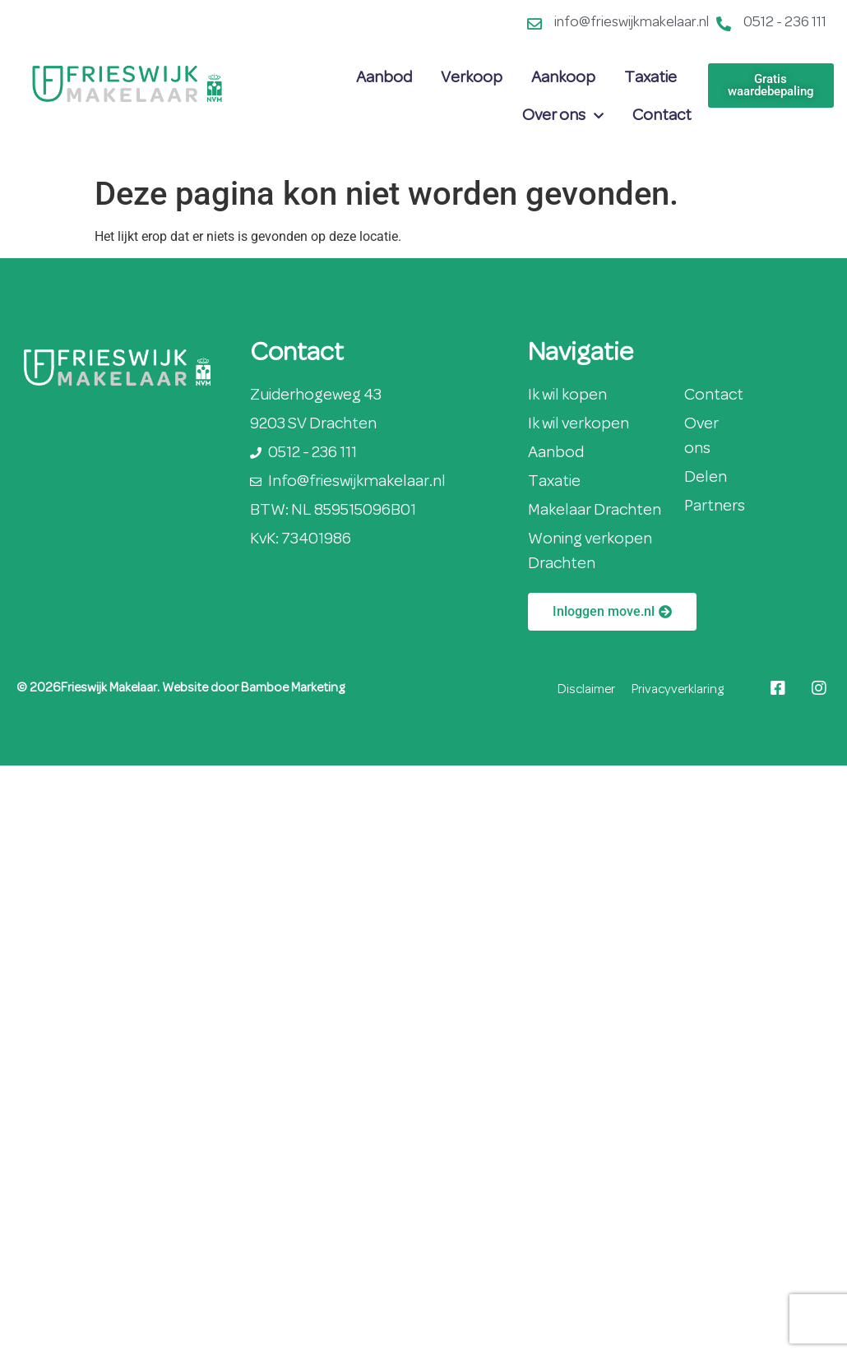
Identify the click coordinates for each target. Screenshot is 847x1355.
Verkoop (471, 78)
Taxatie (650, 78)
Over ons (563, 116)
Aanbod (384, 78)
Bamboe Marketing (293, 688)
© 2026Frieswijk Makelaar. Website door (128, 688)
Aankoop (563, 78)
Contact (662, 116)
